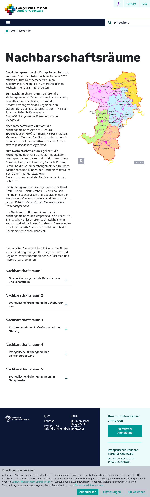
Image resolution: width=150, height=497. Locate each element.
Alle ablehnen (136, 492)
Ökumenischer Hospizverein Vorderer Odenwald (80, 425)
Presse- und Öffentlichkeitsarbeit (57, 427)
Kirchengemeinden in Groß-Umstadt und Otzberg (38, 329)
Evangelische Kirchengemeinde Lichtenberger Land (38, 354)
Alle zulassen (87, 492)
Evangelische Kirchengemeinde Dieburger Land (38, 304)
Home (10, 30)
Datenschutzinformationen (89, 485)
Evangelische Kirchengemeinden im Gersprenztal (38, 378)
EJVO (47, 416)
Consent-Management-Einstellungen (31, 481)
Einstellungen (112, 492)
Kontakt (131, 3)
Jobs (144, 3)
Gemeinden (25, 30)
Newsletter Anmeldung (125, 430)
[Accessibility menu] (118, 3)
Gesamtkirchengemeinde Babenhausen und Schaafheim (38, 280)
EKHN (74, 416)
